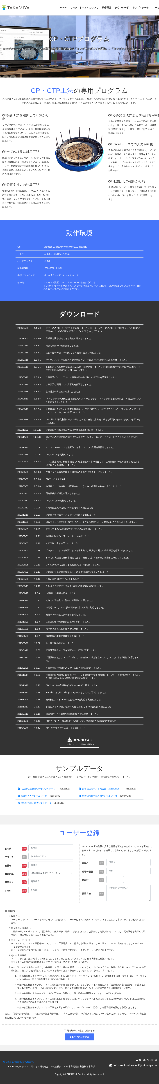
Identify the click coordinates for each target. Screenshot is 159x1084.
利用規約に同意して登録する (79, 1030)
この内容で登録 (79, 1037)
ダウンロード (122, 7)
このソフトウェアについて (84, 7)
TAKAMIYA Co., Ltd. (76, 1074)
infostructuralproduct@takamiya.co (135, 1065)
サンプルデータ (141, 7)
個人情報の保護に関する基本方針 (19, 1062)
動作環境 (106, 7)
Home (63, 7)
